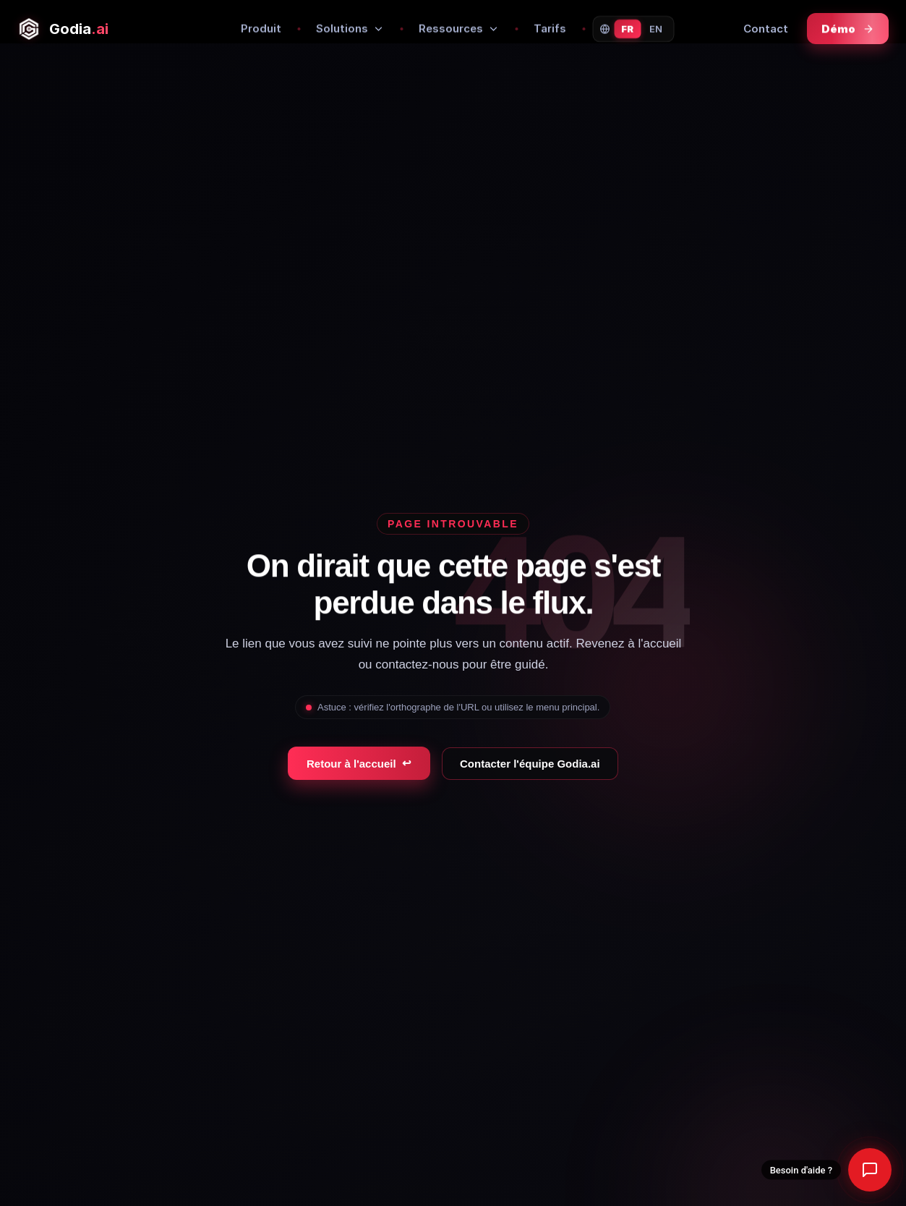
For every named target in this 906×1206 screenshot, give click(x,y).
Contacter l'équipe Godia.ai (530, 763)
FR (627, 29)
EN (655, 29)
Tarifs (550, 28)
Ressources (459, 28)
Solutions (350, 28)
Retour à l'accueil (359, 763)
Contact (765, 28)
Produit (261, 28)
